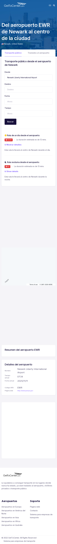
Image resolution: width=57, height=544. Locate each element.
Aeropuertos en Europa (11, 507)
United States (17, 44)
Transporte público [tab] (13, 53)
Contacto (34, 510)
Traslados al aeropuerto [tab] (38, 53)
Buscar (10, 122)
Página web (35, 507)
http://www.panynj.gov (25, 391)
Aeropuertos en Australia (12, 525)
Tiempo (8, 108)
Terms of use (34, 284)
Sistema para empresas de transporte (41, 516)
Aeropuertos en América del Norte (13, 512)
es (50, 5)
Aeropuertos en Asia (10, 517)
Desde (7, 72)
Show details (11, 171)
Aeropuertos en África (11, 521)
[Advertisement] (28, 214)
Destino (8, 84)
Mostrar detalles (13, 145)
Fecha (7, 96)
